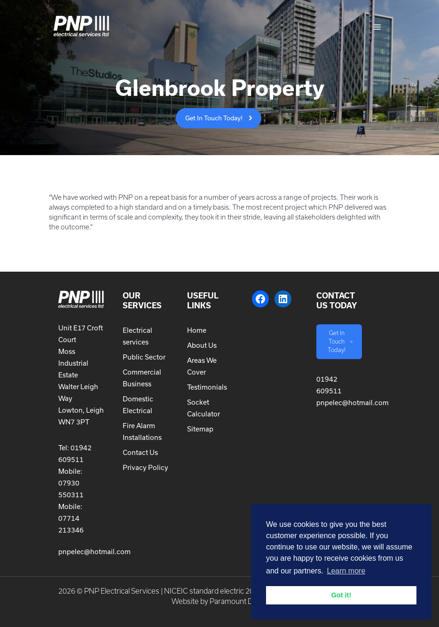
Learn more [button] (346, 571)
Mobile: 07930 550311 (71, 483)
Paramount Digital (238, 601)
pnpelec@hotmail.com (94, 552)
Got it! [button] (341, 595)
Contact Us (140, 452)
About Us (202, 345)
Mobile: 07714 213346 (71, 518)
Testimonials (207, 387)
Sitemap (200, 429)
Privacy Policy (145, 467)
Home (196, 330)
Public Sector (144, 357)
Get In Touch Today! (214, 118)
